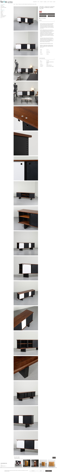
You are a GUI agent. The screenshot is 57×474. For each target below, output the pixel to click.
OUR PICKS (2, 5)
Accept (48, 470)
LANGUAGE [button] (35, 1)
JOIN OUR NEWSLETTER (4, 463)
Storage (17, 4)
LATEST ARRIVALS (3, 4)
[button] (2, 17)
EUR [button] (38, 1)
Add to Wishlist (43, 16)
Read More (33, 470)
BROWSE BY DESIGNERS (3, 7)
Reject (41, 470)
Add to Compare (51, 16)
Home (14, 4)
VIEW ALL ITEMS (2, 6)
